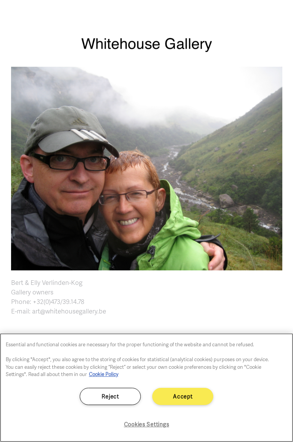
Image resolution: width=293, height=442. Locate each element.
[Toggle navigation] (278, 15)
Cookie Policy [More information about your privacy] (103, 374)
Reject (110, 396)
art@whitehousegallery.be (69, 311)
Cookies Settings (146, 424)
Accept (182, 396)
